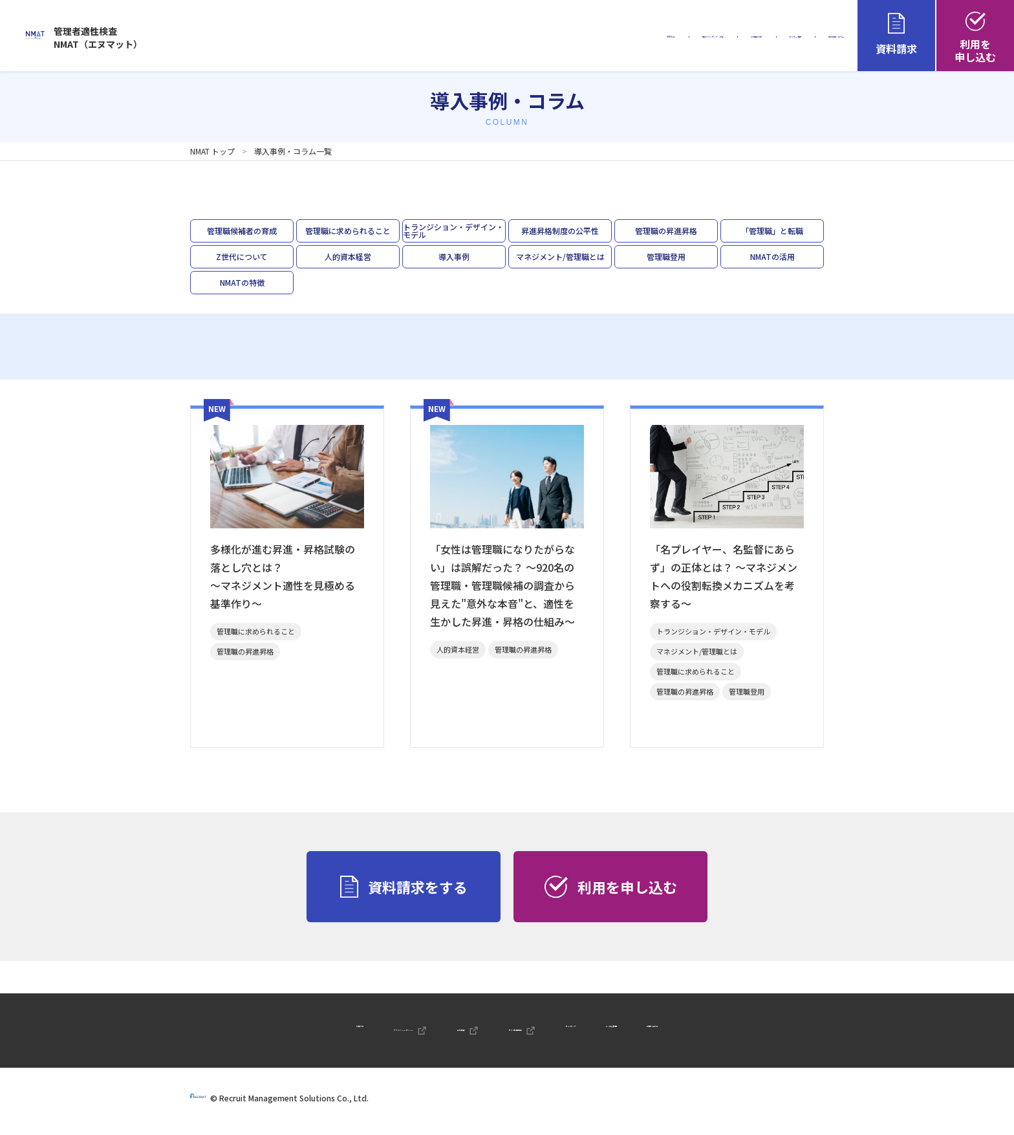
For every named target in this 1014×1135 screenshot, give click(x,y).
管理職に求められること (348, 230)
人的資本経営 (348, 256)
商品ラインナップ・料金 (531, 36)
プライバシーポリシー (320, 1032)
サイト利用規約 (516, 1032)
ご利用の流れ (636, 36)
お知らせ (233, 1032)
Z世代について (242, 256)
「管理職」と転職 (772, 230)
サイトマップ (613, 1032)
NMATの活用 (772, 256)
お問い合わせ (772, 1032)
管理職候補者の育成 (242, 230)
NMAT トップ (212, 151)
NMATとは (433, 36)
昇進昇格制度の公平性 (560, 230)
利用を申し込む (975, 38)
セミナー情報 (717, 36)
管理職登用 (666, 256)
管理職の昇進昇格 (666, 230)
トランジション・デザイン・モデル (453, 230)
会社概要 (424, 1032)
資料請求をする (404, 887)
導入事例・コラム (807, 36)
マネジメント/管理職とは (560, 256)
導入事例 (453, 256)
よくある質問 (692, 1032)
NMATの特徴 (242, 282)
